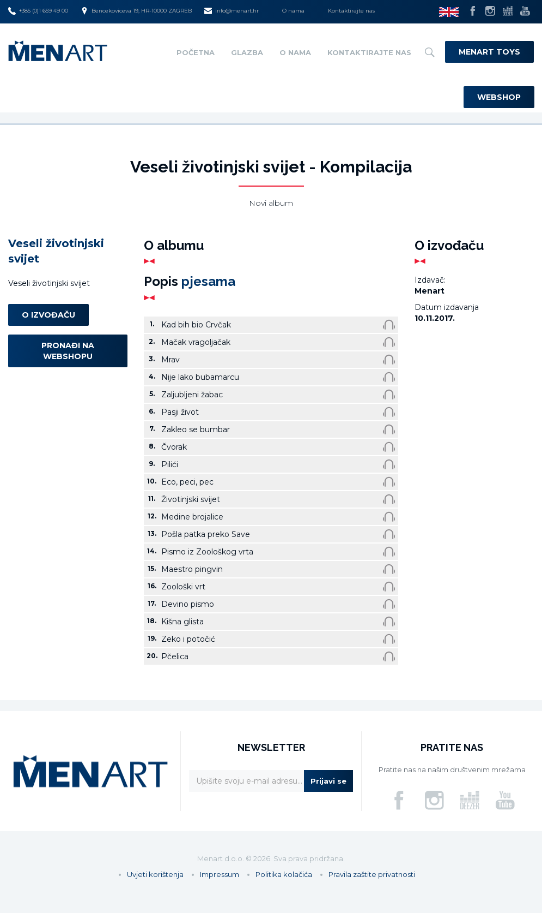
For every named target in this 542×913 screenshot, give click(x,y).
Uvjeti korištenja (155, 874)
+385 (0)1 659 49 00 (38, 11)
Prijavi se (328, 781)
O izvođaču (48, 315)
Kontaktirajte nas (351, 10)
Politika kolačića (283, 874)
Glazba (247, 52)
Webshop (499, 97)
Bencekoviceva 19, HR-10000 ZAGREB (136, 11)
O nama (293, 10)
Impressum (219, 874)
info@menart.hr (231, 11)
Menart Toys (489, 52)
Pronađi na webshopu (67, 351)
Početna (195, 52)
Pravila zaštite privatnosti (371, 874)
